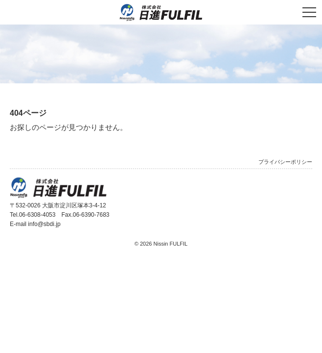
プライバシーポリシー (285, 162)
